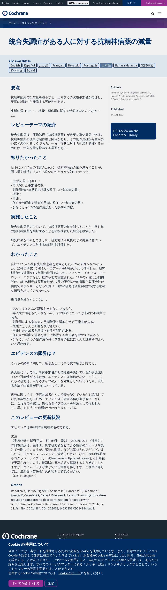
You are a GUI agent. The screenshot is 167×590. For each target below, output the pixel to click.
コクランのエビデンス (35, 23)
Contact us (123, 534)
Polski (31, 70)
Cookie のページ (70, 573)
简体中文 (16, 70)
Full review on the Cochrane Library (126, 133)
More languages (78, 2)
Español (16, 2)
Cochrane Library (154, 2)
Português (90, 65)
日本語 (106, 65)
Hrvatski (59, 2)
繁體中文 (147, 65)
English (5, 2)
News (120, 538)
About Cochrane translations (106, 2)
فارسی (26, 2)
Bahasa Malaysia (126, 65)
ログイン (131, 2)
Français (36, 2)
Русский (48, 2)
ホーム (12, 23)
